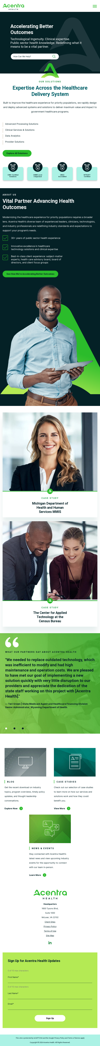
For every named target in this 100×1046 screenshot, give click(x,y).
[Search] (55, 56)
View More (59, 808)
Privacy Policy (50, 926)
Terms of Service (74, 1038)
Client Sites (50, 922)
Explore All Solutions (17, 153)
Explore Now (11, 808)
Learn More (35, 875)
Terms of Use (50, 931)
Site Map (50, 935)
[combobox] (35, 56)
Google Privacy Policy (56, 1038)
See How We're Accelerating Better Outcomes (30, 274)
